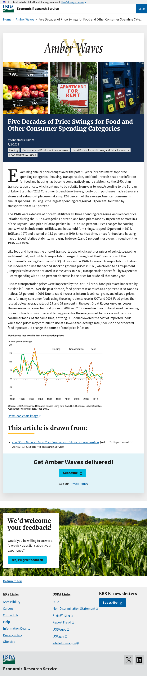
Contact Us (10, 615)
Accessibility (11, 602)
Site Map (9, 642)
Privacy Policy (78, 483)
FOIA (56, 602)
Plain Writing (61, 615)
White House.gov (64, 643)
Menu (142, 9)
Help (6, 622)
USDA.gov (59, 629)
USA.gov (58, 636)
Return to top (12, 581)
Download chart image (23, 416)
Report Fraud (62, 622)
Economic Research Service (38, 8)
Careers (8, 608)
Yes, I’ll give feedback (27, 560)
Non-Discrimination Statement (74, 608)
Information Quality (16, 628)
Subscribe (70, 473)
